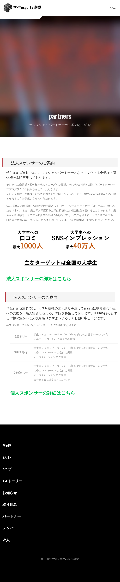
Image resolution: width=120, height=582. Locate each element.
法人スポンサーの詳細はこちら (38, 278)
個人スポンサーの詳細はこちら (42, 392)
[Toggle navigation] (112, 8)
